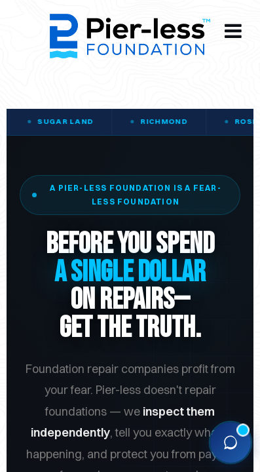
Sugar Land (70, 121)
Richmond (169, 121)
